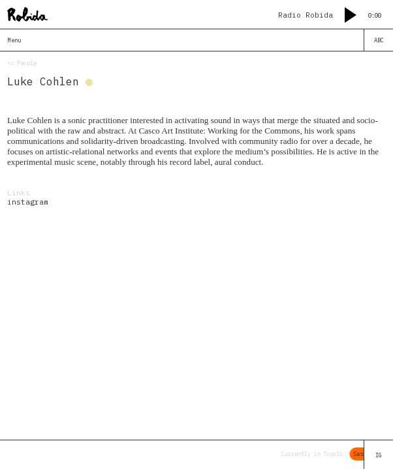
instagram (27, 201)
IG (378, 455)
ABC (379, 40)
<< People (22, 62)
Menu (14, 40)
